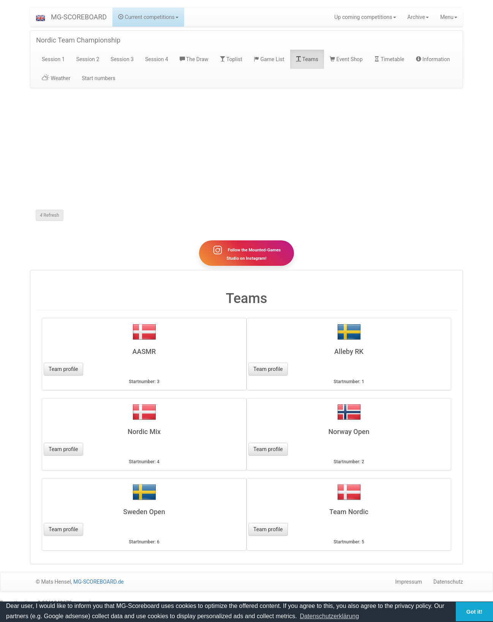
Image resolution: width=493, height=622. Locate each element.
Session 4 (156, 59)
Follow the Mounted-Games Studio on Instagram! (246, 253)
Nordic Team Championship (78, 40)
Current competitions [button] (148, 17)
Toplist (231, 59)
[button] (40, 17)
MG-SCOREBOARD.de (98, 582)
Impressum (408, 582)
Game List (269, 59)
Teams (307, 59)
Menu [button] (448, 17)
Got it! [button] (474, 612)
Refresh (49, 215)
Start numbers (98, 78)
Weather (56, 78)
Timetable (389, 59)
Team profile (63, 369)
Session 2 (88, 59)
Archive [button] (418, 17)
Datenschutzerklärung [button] (329, 616)
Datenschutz (448, 582)
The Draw (194, 59)
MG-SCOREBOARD (79, 17)
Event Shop (346, 59)
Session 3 (122, 59)
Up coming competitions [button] (365, 17)
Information (433, 59)
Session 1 (53, 59)
